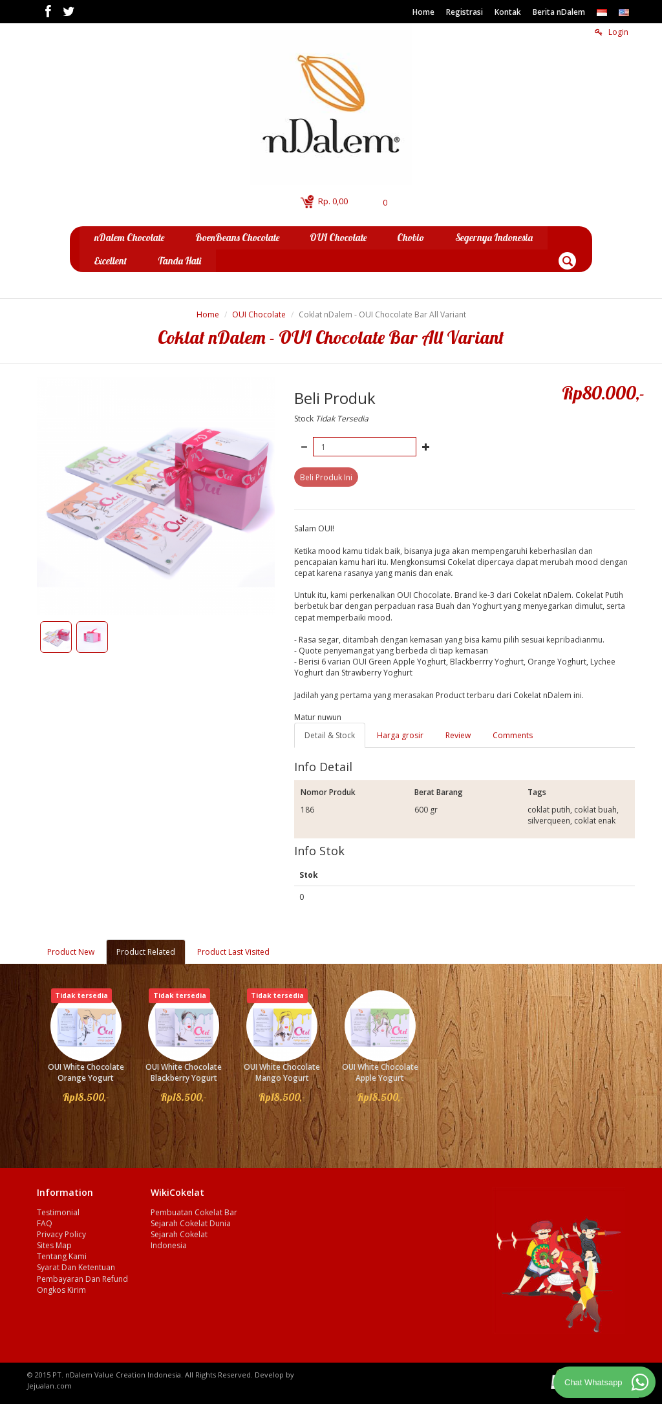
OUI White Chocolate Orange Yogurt (86, 1072)
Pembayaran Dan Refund (82, 1278)
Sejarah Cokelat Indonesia (179, 1240)
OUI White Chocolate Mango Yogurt (282, 1072)
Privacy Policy (61, 1234)
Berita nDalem (559, 11)
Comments (513, 734)
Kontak (508, 11)
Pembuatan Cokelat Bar (194, 1211)
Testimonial (58, 1211)
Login (611, 32)
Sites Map (54, 1245)
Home (423, 11)
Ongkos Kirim (61, 1289)
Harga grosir (400, 734)
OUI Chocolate (259, 313)
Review (458, 734)
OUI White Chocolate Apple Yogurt (380, 1072)
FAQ (44, 1222)
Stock (304, 418)
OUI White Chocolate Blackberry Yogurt (183, 1072)
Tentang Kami (62, 1256)
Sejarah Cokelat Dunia (191, 1222)
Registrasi (464, 11)
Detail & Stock (329, 734)
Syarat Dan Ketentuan (76, 1267)
